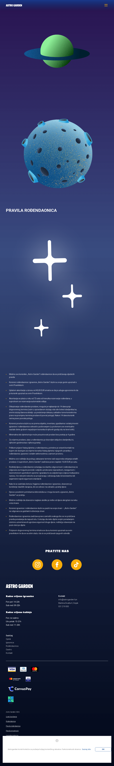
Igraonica (10, 642)
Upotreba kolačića (12, 735)
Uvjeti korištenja (11, 717)
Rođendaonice (11, 721)
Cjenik (8, 639)
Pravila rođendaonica (13, 726)
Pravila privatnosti (12, 731)
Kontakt (9, 653)
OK (103, 749)
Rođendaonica (12, 646)
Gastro (9, 649)
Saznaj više (86, 749)
